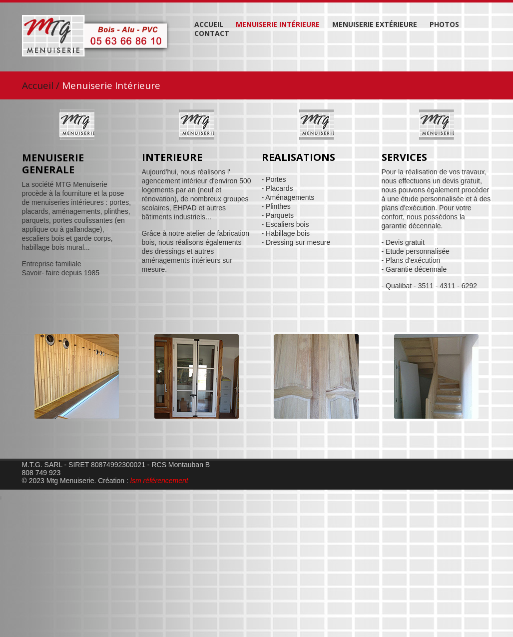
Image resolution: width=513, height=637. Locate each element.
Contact (211, 33)
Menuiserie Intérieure (278, 24)
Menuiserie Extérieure (374, 24)
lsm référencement (159, 481)
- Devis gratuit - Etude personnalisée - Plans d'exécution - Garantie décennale (416, 255)
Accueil (208, 24)
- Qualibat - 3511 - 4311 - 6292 (429, 286)
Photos (444, 24)
